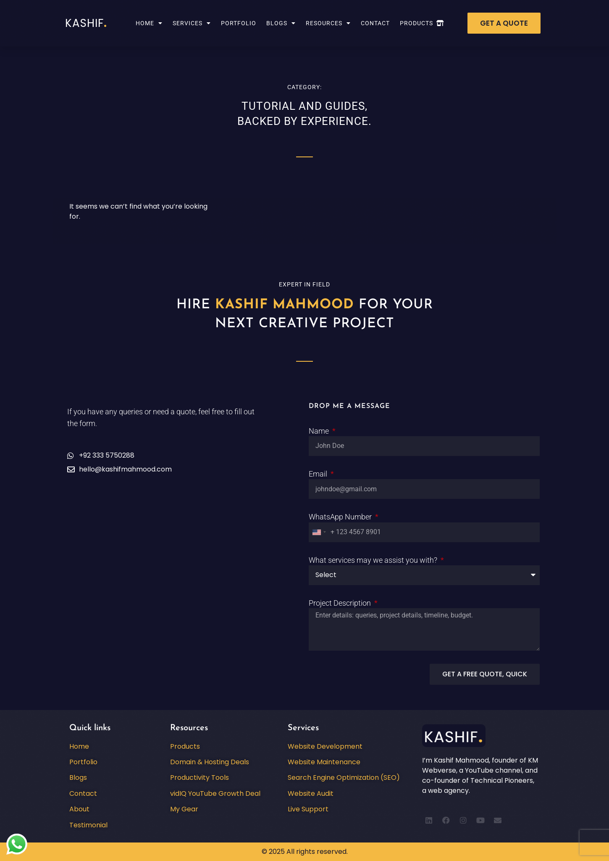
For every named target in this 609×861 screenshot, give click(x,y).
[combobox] (318, 532)
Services (192, 23)
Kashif (86, 23)
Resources (328, 23)
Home (149, 23)
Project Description (341, 603)
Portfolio (238, 23)
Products (422, 23)
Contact (375, 23)
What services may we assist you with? (374, 560)
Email (319, 473)
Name (320, 431)
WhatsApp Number (341, 516)
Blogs (281, 23)
